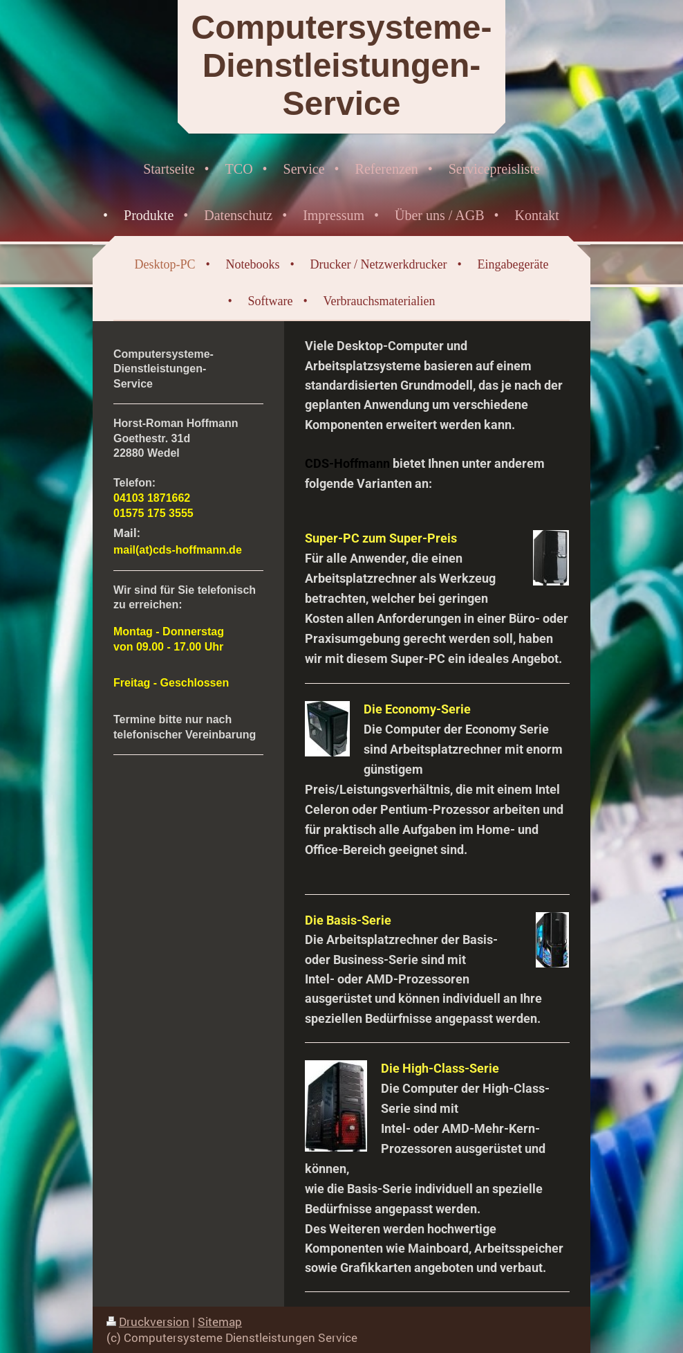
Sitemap (220, 1321)
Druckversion (147, 1321)
